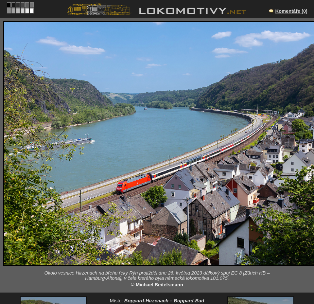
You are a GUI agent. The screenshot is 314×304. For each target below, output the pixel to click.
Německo (153, 278)
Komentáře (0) (291, 11)
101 (176, 278)
